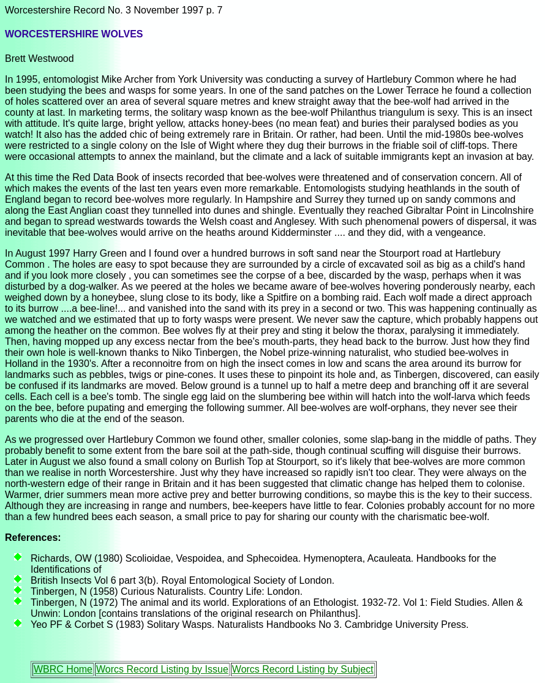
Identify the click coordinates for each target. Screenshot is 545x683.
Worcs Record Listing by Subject (303, 669)
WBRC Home (63, 669)
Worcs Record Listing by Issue (162, 669)
